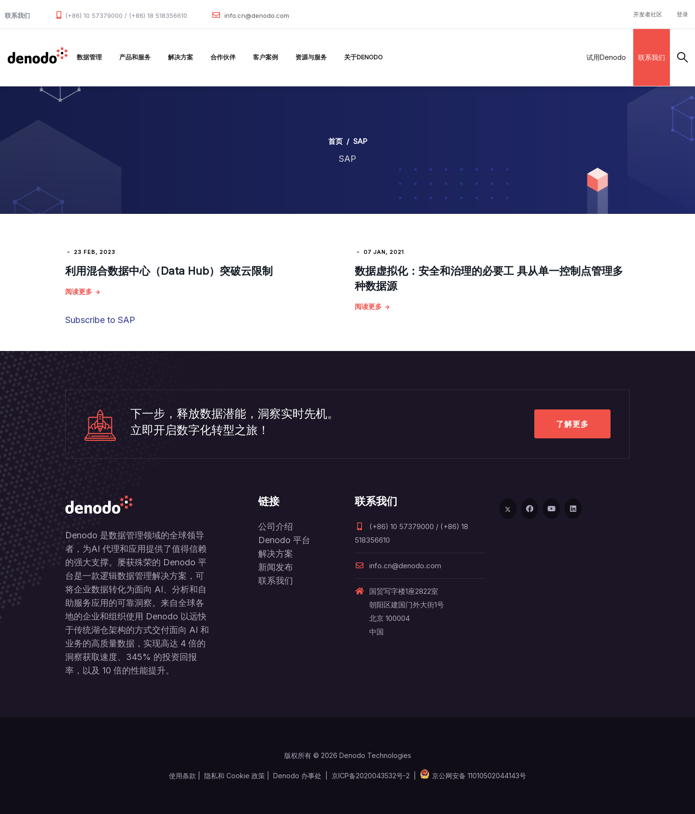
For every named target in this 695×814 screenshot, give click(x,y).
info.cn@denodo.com (256, 15)
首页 (335, 141)
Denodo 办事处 (297, 776)
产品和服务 (135, 57)
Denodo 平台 (284, 540)
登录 (682, 14)
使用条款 (182, 776)
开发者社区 (647, 14)
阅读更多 (78, 291)
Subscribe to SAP (100, 320)
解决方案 (180, 57)
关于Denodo (363, 57)
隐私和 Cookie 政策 (234, 776)
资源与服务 (311, 57)
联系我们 (651, 57)
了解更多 (572, 424)
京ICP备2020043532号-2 (371, 776)
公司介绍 (275, 526)
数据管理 (89, 57)
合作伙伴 (223, 57)
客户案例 (265, 57)
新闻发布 (275, 567)
